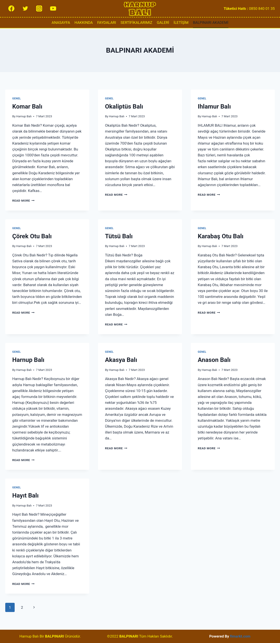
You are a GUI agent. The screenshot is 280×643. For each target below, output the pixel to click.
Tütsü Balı (119, 236)
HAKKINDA (84, 22)
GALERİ (163, 22)
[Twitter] (25, 8)
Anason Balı (214, 359)
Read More (23, 200)
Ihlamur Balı (214, 106)
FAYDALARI (106, 22)
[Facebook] (11, 8)
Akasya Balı (121, 359)
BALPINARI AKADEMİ (210, 22)
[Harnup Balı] (140, 8)
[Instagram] (39, 8)
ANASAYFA (61, 22)
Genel (16, 98)
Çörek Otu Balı (32, 236)
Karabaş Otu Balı (220, 236)
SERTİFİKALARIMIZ (136, 22)
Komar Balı (27, 106)
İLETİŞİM (181, 22)
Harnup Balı (24, 116)
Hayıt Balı (25, 495)
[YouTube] (53, 8)
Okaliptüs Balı (124, 106)
